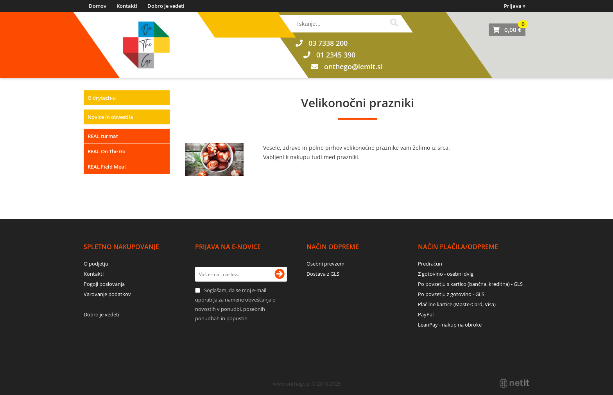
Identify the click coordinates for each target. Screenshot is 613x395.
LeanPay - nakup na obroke (450, 324)
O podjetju (96, 263)
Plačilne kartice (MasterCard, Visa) (457, 304)
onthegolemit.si (353, 66)
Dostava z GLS (322, 273)
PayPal (426, 314)
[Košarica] (507, 29)
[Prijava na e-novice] (279, 274)
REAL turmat (103, 136)
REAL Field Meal (107, 166)
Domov (97, 5)
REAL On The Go (106, 151)
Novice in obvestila (110, 116)
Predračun (430, 263)
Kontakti (127, 5)
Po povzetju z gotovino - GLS (451, 294)
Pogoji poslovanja (104, 283)
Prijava (514, 5)
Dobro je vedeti (166, 5)
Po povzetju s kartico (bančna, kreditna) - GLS (470, 283)
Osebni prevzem (325, 263)
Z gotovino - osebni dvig (445, 273)
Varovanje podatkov (107, 294)
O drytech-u (102, 97)
